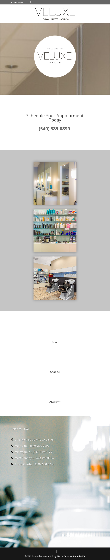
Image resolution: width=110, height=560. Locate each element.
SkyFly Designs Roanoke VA (71, 556)
